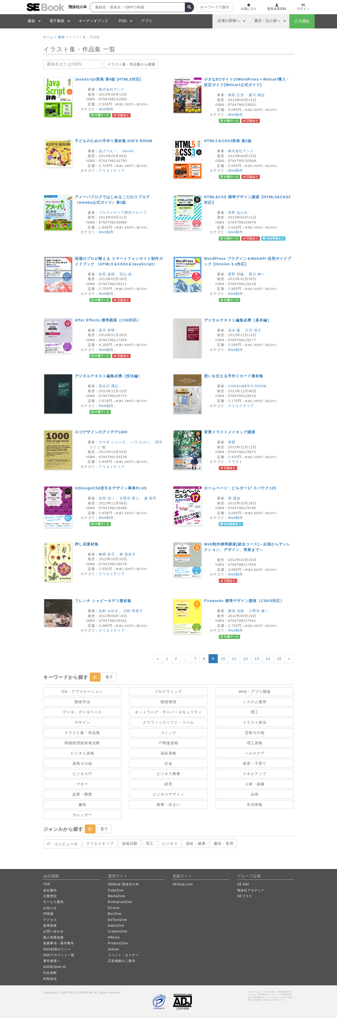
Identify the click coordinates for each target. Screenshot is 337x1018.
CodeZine (116, 890)
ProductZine (118, 943)
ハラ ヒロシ (140, 442)
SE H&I (243, 884)
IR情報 (48, 914)
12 (245, 659)
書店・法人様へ (267, 20)
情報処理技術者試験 (82, 743)
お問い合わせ (53, 931)
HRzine (114, 937)
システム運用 (254, 702)
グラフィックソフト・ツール (168, 722)
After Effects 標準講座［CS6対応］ (108, 320)
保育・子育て (254, 763)
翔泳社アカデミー (251, 890)
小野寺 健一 (259, 611)
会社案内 (50, 890)
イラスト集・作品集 (82, 733)
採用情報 (50, 925)
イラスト (235, 462)
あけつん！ (108, 151)
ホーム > (50, 37)
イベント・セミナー (123, 955)
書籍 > (63, 37)
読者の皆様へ (229, 20)
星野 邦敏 (236, 274)
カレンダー (82, 815)
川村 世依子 (133, 611)
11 (234, 659)
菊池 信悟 (236, 611)
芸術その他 (255, 733)
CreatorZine (117, 931)
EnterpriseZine (120, 902)
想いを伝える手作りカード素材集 (233, 376)
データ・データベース (82, 712)
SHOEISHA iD (54, 967)
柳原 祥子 (107, 554)
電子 (109, 677)
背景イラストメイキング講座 (229, 432)
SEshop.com (182, 884)
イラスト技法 (254, 722)
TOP (46, 884)
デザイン (82, 722)
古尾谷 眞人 (129, 498)
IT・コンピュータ (62, 844)
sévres (128, 151)
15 (279, 659)
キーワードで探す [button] (215, 7)
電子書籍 (56, 21)
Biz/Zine (114, 914)
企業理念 (50, 896)
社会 (168, 763)
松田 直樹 (107, 274)
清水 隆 (234, 330)
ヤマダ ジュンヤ (112, 442)
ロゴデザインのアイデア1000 (101, 432)
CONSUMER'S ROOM (247, 386)
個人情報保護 (53, 937)
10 (223, 659)
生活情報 (254, 804)
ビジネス (170, 843)
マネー (82, 784)
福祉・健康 (196, 843)
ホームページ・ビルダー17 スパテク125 (240, 488)
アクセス (50, 920)
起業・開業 (82, 794)
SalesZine (116, 925)
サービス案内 (53, 902)
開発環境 (168, 702)
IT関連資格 (168, 743)
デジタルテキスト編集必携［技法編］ (108, 376)
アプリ (146, 21)
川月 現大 (253, 330)
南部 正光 (236, 95)
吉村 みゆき (108, 611)
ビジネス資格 (82, 753)
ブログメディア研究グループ (123, 213)
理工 (255, 712)
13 (256, 659)
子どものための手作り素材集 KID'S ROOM (113, 141)
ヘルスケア (255, 753)
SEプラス (244, 896)
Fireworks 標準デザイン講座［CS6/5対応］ (244, 601)
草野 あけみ (238, 213)
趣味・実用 (224, 843)
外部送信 (50, 979)
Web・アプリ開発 (255, 691)
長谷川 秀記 (108, 386)
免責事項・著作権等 (58, 943)
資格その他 (82, 763)
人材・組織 (255, 784)
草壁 (231, 442)
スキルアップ (254, 774)
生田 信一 (107, 498)
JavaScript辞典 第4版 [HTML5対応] (108, 79)
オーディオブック (93, 21)
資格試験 (130, 843)
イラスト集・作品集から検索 (131, 64)
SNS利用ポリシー (57, 949)
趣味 (82, 804)
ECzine (114, 908)
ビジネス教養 (168, 774)
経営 (168, 784)
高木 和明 (107, 330)
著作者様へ (51, 961)
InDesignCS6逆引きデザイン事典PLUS (111, 488)
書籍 (31, 21)
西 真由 (234, 498)
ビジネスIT (82, 774)
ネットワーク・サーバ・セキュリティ (168, 712)
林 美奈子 (128, 554)
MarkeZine (116, 896)
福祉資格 (168, 753)
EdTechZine (117, 920)
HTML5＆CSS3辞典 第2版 (228, 141)
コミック (168, 733)
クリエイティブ (112, 170)
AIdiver (114, 949)
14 (268, 659)
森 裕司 (150, 498)
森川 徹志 (257, 95)
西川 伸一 (257, 274)
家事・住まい (168, 804)
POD (123, 21)
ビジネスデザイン (168, 794)
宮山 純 (126, 274)
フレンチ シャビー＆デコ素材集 (103, 601)
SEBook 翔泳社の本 (123, 884)
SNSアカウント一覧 (59, 955)
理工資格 (254, 743)
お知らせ (50, 908)
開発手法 (82, 702)
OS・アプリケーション (82, 691)
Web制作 (106, 109)
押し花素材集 (86, 544)
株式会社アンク (112, 89)
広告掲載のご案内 (121, 961)
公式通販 (302, 21)
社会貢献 (50, 973)
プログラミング (168, 691)
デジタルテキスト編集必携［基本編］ (237, 320)
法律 (255, 794)
